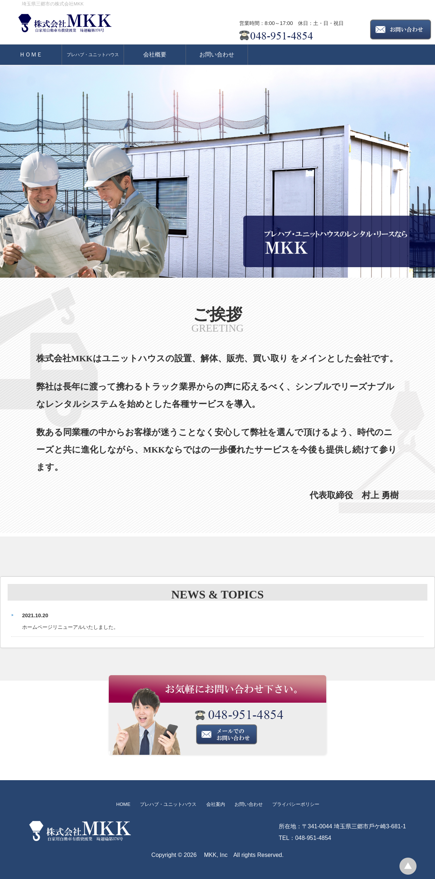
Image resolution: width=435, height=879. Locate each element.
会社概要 (154, 54)
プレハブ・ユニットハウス (93, 54)
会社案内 (215, 804)
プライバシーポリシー (295, 804)
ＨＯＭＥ (30, 54)
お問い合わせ (216, 54)
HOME (123, 804)
